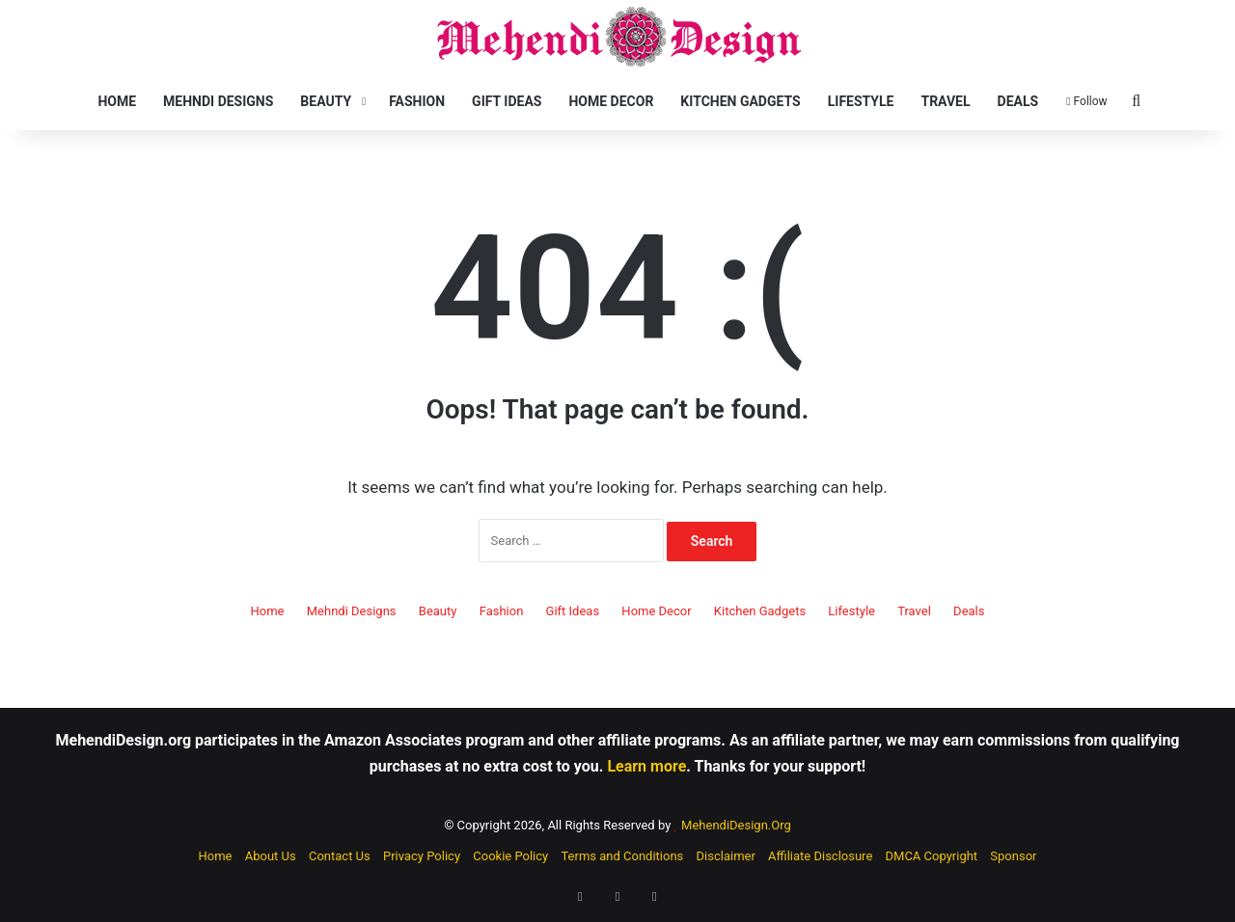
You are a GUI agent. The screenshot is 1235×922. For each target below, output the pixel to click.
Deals (1018, 101)
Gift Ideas (506, 101)
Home (116, 101)
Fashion (417, 101)
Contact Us (339, 856)
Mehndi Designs (218, 101)
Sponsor (1013, 856)
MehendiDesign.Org (736, 825)
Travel (945, 101)
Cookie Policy (510, 856)
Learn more (646, 766)
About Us (270, 856)
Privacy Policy (421, 856)
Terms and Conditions (622, 856)
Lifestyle (861, 101)
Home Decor (610, 101)
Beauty (325, 101)
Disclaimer (726, 856)
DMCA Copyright (932, 856)
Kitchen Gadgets (740, 101)
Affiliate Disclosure (820, 856)
